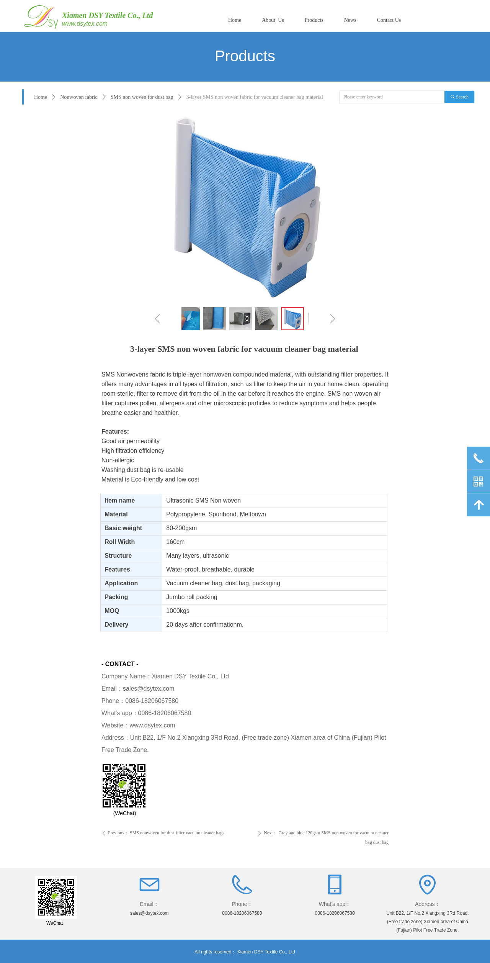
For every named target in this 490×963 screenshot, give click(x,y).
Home (40, 97)
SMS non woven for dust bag (142, 97)
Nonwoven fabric (79, 97)
